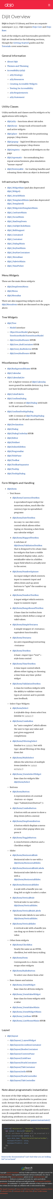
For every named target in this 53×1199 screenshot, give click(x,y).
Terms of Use (20, 1189)
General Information (14, 55)
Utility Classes (10, 106)
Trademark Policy (39, 1177)
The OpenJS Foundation (7, 1189)
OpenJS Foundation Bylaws (44, 1189)
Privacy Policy (30, 1189)
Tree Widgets (10, 317)
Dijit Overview (16, 16)
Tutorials (6, 46)
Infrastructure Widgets (15, 181)
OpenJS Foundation (13, 1172)
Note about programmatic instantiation (25, 1089)
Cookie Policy (28, 1191)
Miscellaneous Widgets (15, 362)
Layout (6, 1030)
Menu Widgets (10, 275)
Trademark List (5, 1179)
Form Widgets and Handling (18, 482)
